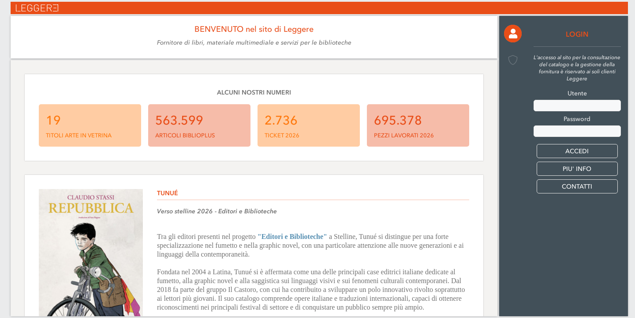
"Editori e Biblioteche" (292, 236)
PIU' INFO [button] (577, 169)
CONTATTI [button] (577, 186)
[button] (513, 33)
